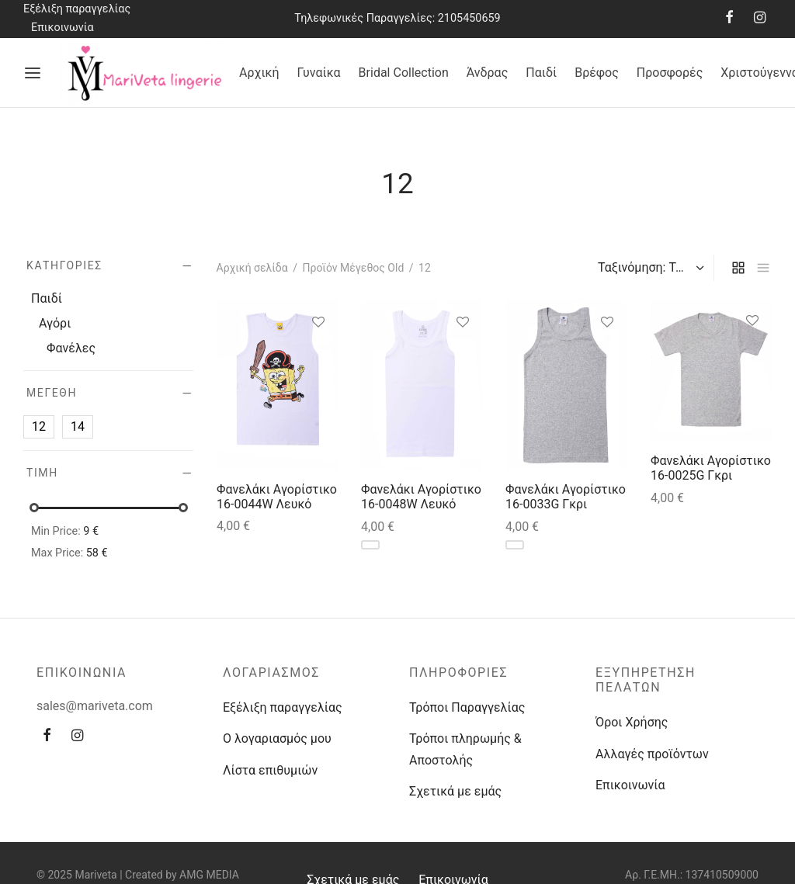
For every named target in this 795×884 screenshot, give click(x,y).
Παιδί (541, 72)
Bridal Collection (404, 72)
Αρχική (259, 72)
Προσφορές (670, 72)
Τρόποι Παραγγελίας (467, 707)
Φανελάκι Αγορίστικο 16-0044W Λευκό (277, 496)
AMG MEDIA (209, 874)
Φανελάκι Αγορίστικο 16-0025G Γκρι (711, 468)
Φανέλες (71, 348)
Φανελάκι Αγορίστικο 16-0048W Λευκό (421, 496)
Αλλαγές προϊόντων (652, 754)
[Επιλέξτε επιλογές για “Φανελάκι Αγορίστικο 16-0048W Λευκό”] (462, 358)
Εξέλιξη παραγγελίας (76, 9)
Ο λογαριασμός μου (277, 738)
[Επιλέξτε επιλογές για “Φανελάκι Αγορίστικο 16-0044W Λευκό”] (318, 358)
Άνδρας (488, 72)
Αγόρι (55, 323)
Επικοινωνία (62, 27)
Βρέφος (597, 72)
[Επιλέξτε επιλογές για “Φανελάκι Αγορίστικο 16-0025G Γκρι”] (751, 356)
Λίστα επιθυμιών (270, 770)
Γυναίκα (319, 72)
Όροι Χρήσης (631, 722)
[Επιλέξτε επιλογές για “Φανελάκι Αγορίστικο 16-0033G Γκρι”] (607, 358)
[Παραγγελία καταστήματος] (649, 267)
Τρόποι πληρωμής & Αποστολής (465, 749)
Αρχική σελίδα (252, 268)
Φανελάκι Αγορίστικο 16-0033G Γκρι (565, 496)
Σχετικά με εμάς (455, 791)
